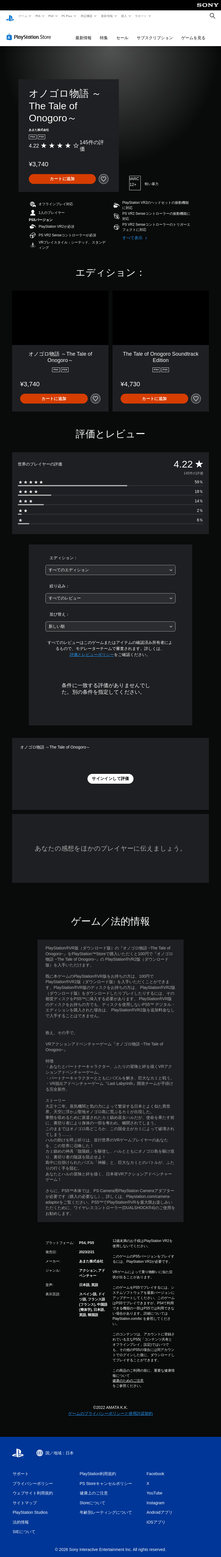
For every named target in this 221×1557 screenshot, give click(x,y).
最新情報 (107, 16)
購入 (124, 16)
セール (122, 32)
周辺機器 (87, 16)
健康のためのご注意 (128, 1375)
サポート (141, 16)
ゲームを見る (193, 32)
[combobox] (110, 564)
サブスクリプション (155, 32)
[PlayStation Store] (30, 31)
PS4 (51, 16)
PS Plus (67, 16)
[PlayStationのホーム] (10, 16)
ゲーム (22, 16)
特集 (104, 32)
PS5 (38, 16)
